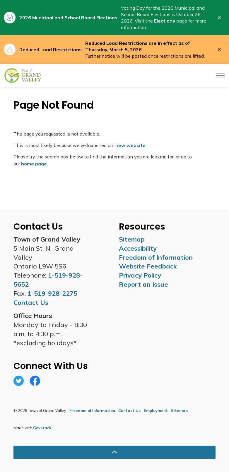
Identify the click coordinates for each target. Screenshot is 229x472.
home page (34, 164)
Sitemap (132, 239)
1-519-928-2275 (52, 293)
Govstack (42, 427)
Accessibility (138, 248)
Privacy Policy (140, 275)
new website (130, 145)
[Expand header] (220, 75)
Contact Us (129, 410)
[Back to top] (114, 452)
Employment (156, 410)
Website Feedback (148, 266)
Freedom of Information (156, 257)
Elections (165, 21)
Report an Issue (143, 284)
